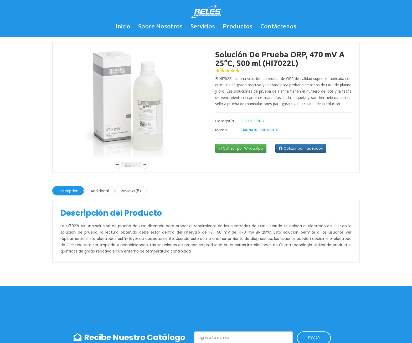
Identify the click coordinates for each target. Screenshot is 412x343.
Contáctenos (278, 26)
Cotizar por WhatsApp (241, 148)
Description (68, 191)
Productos (238, 26)
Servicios (202, 26)
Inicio (123, 26)
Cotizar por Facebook (301, 148)
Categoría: (225, 121)
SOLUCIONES (252, 121)
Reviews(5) (131, 191)
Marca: (221, 130)
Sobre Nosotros (160, 26)
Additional (100, 191)
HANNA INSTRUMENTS (259, 130)
